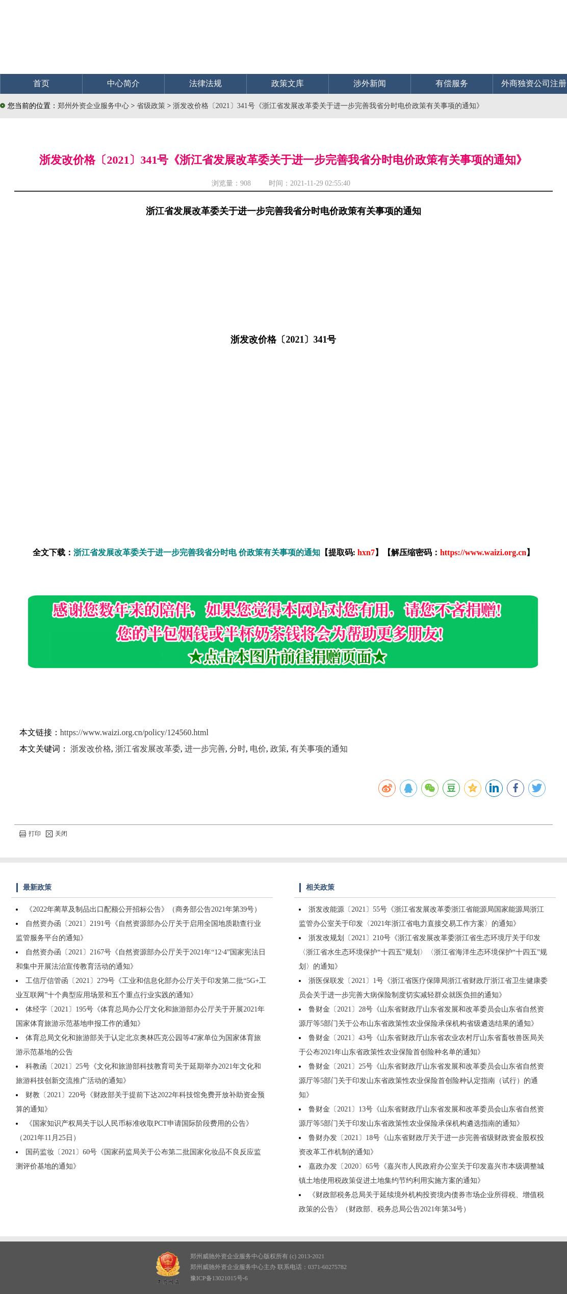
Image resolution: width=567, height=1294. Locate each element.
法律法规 (205, 83)
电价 (258, 748)
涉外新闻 (369, 83)
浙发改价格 (90, 748)
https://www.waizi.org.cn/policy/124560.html (134, 732)
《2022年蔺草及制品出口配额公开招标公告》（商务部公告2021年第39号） (143, 909)
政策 (278, 748)
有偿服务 (451, 83)
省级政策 (152, 106)
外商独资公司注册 (533, 83)
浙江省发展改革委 (148, 748)
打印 (30, 833)
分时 (237, 748)
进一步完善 (205, 748)
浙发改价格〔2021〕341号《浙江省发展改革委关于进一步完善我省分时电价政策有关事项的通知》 (328, 106)
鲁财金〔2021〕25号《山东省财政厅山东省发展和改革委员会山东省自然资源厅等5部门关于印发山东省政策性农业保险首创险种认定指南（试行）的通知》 (421, 1081)
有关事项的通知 (319, 748)
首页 (41, 83)
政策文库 (287, 83)
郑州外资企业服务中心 (93, 106)
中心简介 (123, 83)
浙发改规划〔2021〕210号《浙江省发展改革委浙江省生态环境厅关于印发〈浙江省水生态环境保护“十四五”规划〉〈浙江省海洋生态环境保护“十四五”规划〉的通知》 (423, 952)
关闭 (56, 833)
